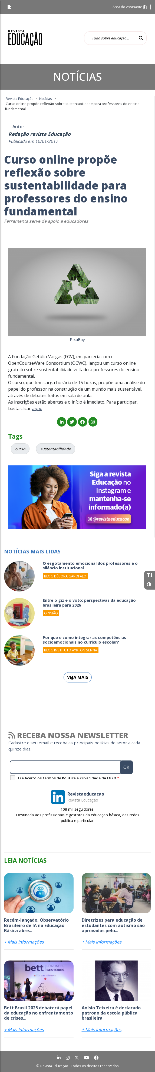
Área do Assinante (130, 6)
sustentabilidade (55, 448)
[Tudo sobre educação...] (110, 38)
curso (20, 448)
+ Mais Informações (24, 942)
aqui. (37, 408)
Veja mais (77, 677)
